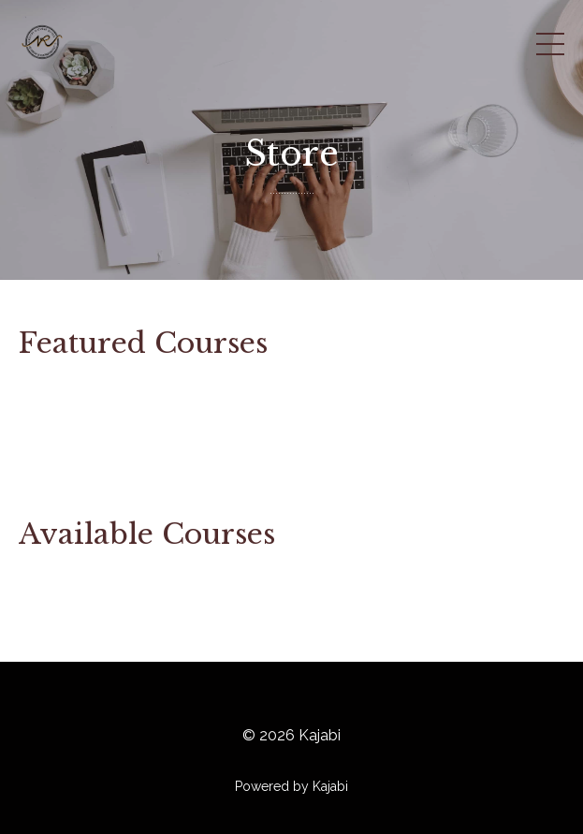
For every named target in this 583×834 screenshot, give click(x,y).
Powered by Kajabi (291, 786)
